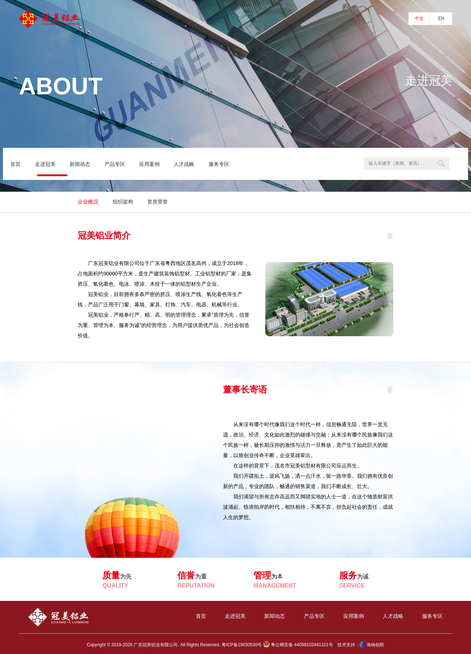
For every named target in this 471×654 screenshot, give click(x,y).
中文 (419, 18)
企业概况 (88, 202)
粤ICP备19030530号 (242, 644)
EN (441, 18)
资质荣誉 (157, 202)
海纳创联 (375, 644)
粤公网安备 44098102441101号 (298, 644)
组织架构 (123, 202)
